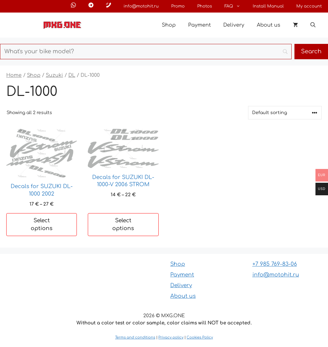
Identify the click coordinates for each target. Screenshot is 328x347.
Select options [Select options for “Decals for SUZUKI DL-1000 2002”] (41, 225)
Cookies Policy (200, 337)
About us (268, 25)
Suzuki (54, 75)
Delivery (233, 25)
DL (71, 75)
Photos (204, 6)
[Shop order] (285, 112)
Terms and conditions (135, 337)
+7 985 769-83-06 (274, 264)
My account (309, 6)
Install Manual (268, 6)
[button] (313, 25)
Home (14, 75)
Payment (199, 25)
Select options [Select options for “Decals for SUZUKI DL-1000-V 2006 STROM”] (123, 225)
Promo (178, 6)
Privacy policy (170, 337)
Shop (169, 25)
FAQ (235, 6)
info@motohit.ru (141, 6)
